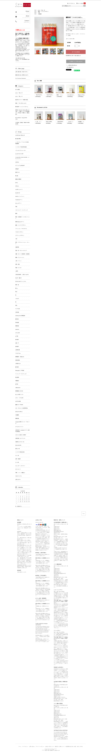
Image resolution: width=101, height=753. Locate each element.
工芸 (39, 12)
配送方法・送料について (60, 746)
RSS (78, 746)
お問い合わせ (32, 746)
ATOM (81, 746)
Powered (51, 750)
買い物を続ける (70, 67)
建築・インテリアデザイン (43, 11)
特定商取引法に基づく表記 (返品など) (73, 55)
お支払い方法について (49, 746)
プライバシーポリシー (39, 746)
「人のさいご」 (70, 121)
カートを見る (82, 3)
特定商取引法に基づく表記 (71, 746)
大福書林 (40, 13)
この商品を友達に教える (72, 65)
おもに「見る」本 (41, 10)
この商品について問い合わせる (75, 61)
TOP (35, 10)
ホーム (20, 746)
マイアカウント (72, 3)
